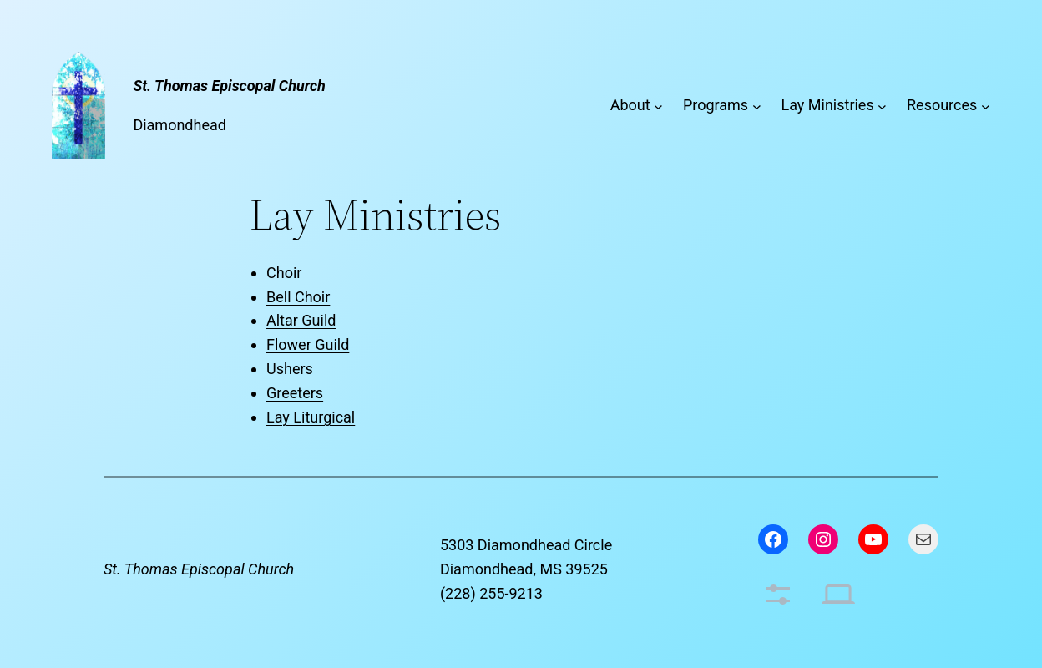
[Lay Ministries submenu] (882, 105)
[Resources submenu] (985, 105)
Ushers (289, 368)
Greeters (294, 393)
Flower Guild (307, 344)
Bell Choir (298, 297)
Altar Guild (301, 320)
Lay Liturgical (310, 417)
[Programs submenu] (756, 105)
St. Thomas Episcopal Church (199, 569)
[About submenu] (658, 105)
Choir (283, 272)
